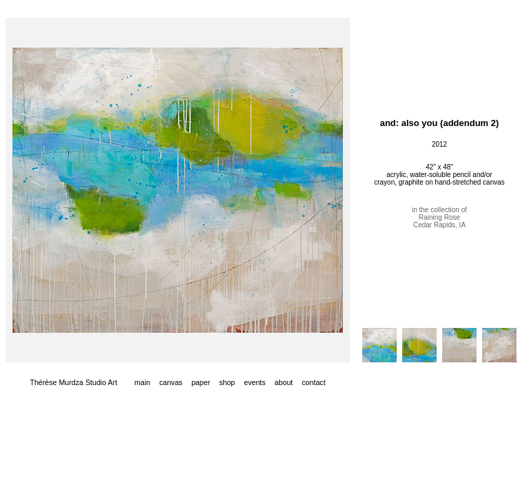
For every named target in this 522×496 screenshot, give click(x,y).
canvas (170, 382)
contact (313, 382)
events (254, 382)
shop (227, 382)
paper (200, 382)
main (142, 382)
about (284, 382)
